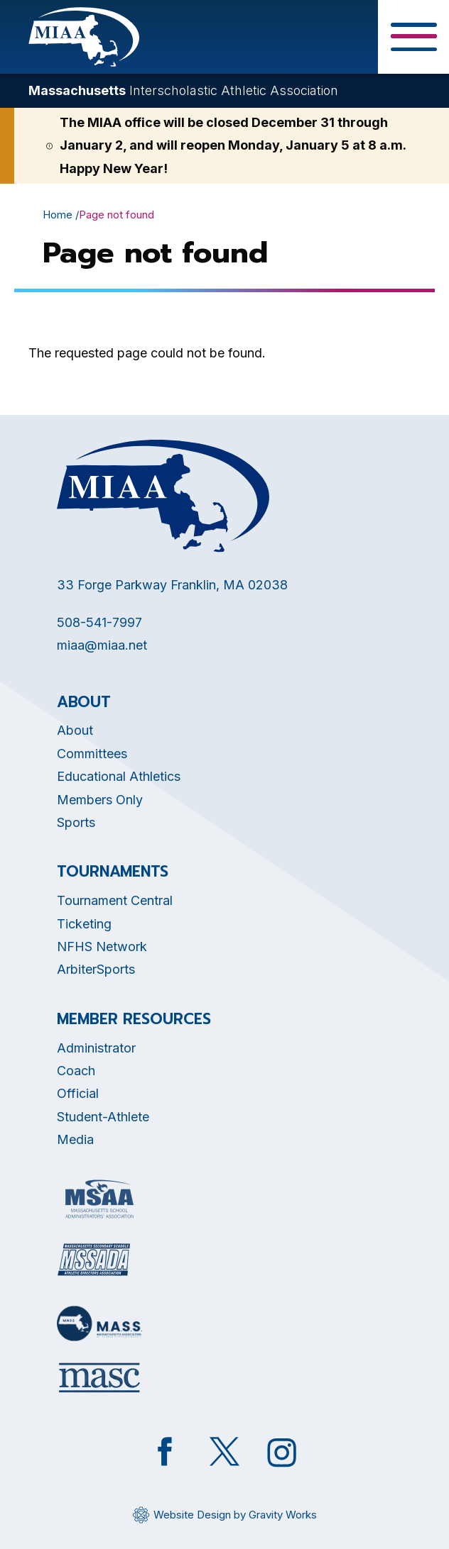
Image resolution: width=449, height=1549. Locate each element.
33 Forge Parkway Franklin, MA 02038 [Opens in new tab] (172, 584)
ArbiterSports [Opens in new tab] (96, 969)
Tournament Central (115, 900)
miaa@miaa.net (102, 645)
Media (75, 1139)
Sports (76, 822)
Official (78, 1093)
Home (57, 214)
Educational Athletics (118, 776)
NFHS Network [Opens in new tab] (102, 946)
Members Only (100, 799)
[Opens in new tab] (99, 1198)
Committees (92, 753)
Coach (76, 1070)
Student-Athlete (103, 1116)
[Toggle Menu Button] (413, 37)
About (75, 730)
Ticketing (84, 923)
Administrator (96, 1047)
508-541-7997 (99, 622)
